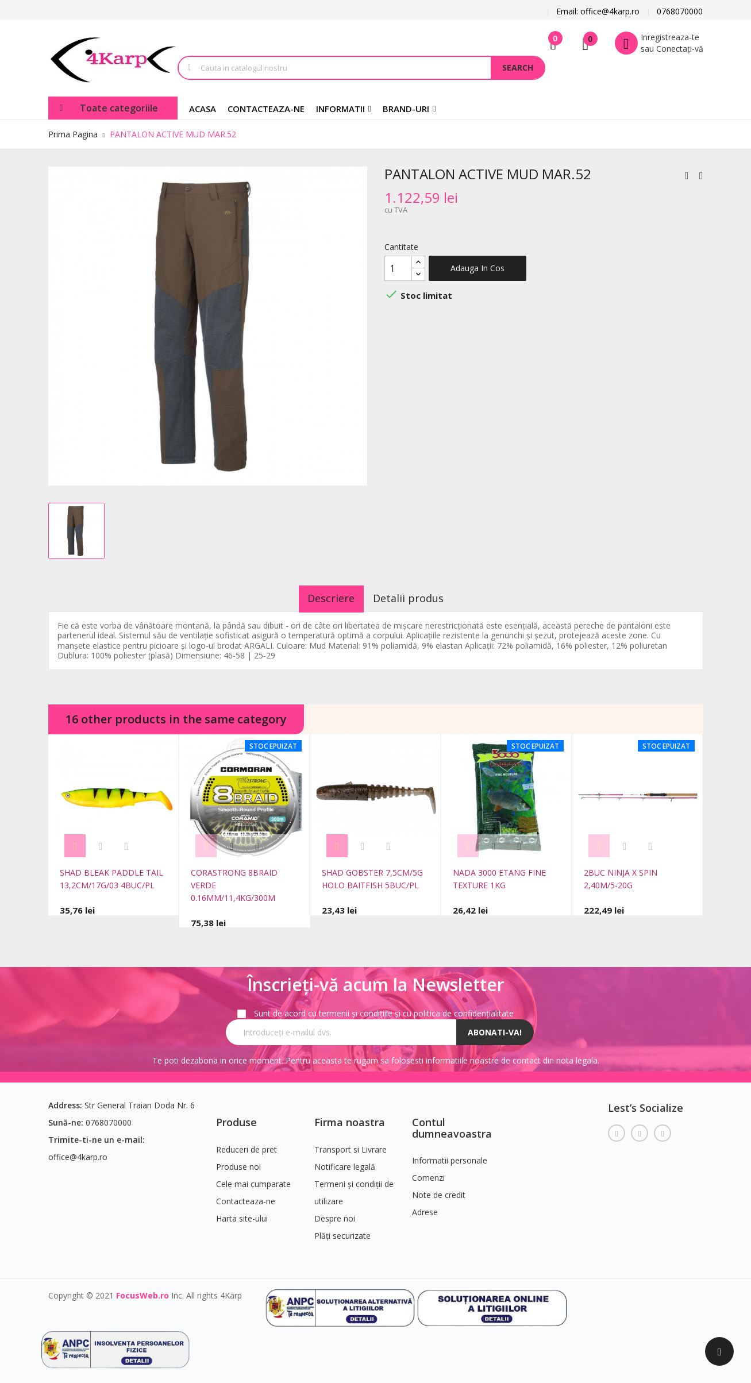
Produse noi (238, 1161)
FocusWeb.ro (142, 1290)
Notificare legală (344, 1161)
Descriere (322, 598)
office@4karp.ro (77, 1151)
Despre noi (334, 1213)
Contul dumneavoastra (452, 1122)
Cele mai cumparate (253, 1178)
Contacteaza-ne (245, 1196)
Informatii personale (449, 1155)
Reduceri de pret (246, 1144)
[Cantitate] (398, 268)
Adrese (425, 1207)
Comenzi (428, 1173)
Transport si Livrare (350, 1144)
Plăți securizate (342, 1230)
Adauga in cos (477, 268)
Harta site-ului (242, 1213)
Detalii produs (416, 598)
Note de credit (438, 1190)
